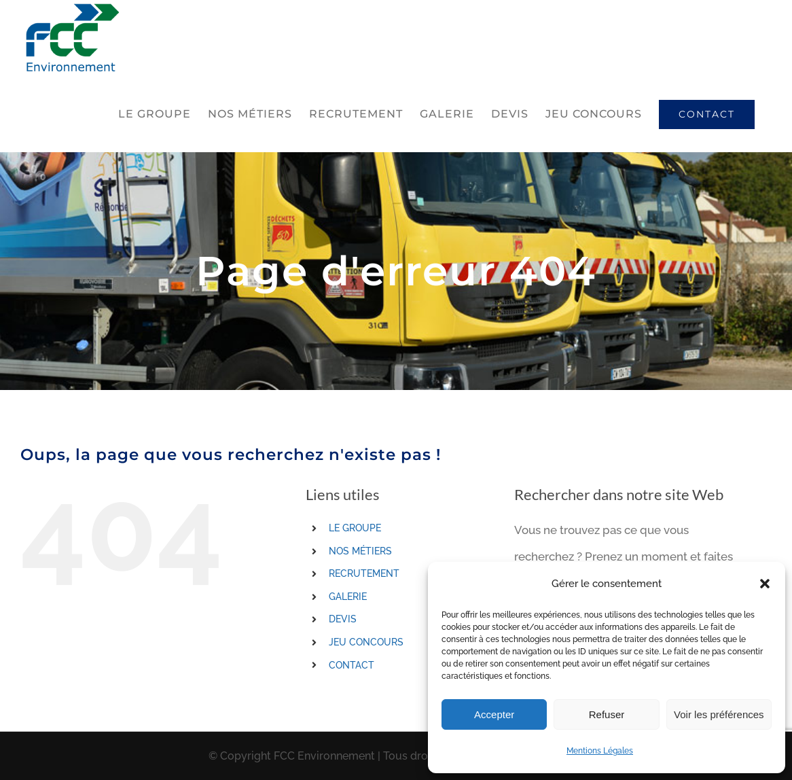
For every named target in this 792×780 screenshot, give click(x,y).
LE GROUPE (355, 527)
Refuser (607, 714)
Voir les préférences (719, 714)
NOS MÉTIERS (360, 551)
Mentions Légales (599, 751)
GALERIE (348, 596)
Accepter (494, 714)
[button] (765, 583)
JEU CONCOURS (366, 642)
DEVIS (343, 619)
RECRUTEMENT (364, 573)
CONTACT (351, 665)
